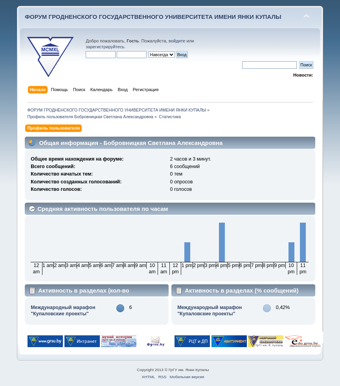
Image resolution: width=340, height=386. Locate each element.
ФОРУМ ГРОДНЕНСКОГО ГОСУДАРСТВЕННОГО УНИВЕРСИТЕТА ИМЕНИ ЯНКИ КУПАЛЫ (153, 16)
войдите (177, 40)
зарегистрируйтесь (105, 46)
